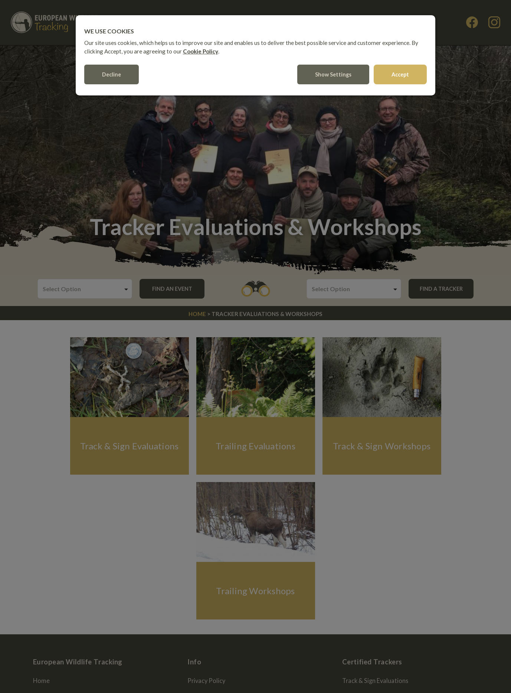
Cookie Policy (201, 54)
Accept (400, 77)
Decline (111, 77)
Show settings (333, 77)
